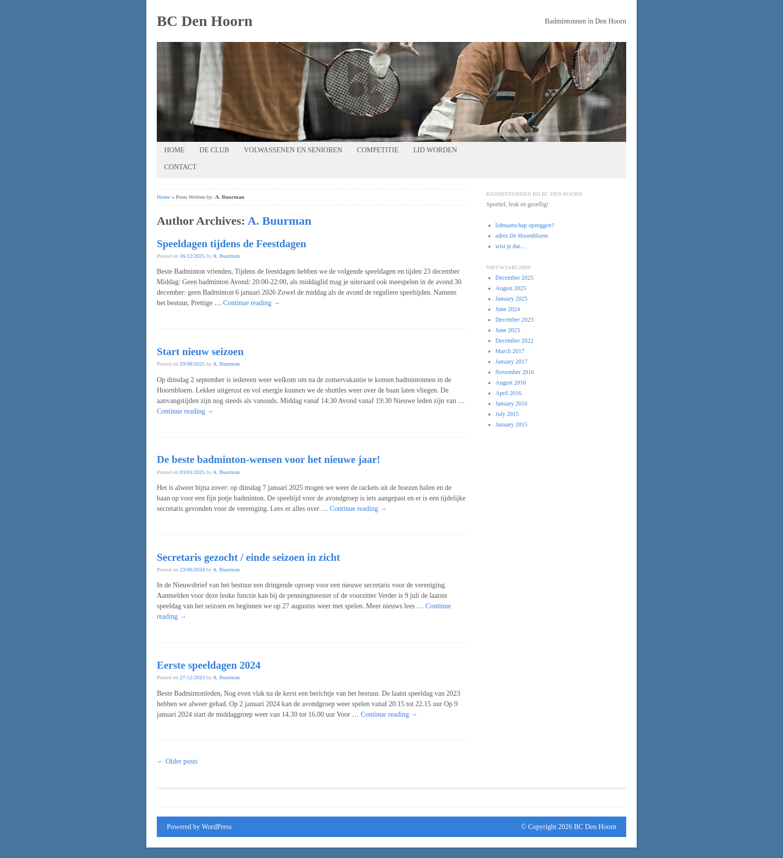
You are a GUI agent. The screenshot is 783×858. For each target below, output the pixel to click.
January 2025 (511, 298)
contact (180, 167)
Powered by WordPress (199, 827)
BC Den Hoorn (205, 20)
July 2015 (507, 414)
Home (174, 150)
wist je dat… (510, 246)
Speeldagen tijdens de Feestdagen (231, 244)
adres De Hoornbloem (521, 235)
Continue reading (251, 303)
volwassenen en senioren (293, 150)
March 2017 (509, 351)
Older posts (177, 761)
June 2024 (507, 309)
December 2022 (514, 340)
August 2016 (510, 382)
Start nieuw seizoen (200, 352)
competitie (377, 150)
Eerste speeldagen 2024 (209, 665)
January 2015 (511, 424)
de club (214, 150)
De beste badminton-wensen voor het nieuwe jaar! (269, 459)
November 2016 (514, 372)
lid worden (435, 150)
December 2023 (514, 319)
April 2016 (508, 393)
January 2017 (511, 361)
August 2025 (510, 288)
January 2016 (511, 403)
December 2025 (514, 277)
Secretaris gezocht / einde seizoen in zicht (248, 557)
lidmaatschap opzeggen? (524, 225)
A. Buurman (280, 220)
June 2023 (507, 330)
